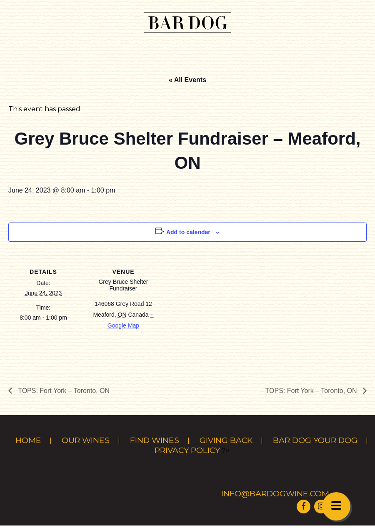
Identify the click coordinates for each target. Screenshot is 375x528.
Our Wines (86, 440)
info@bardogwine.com (275, 493)
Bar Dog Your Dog (315, 440)
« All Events (187, 79)
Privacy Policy (187, 450)
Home (28, 440)
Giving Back (226, 440)
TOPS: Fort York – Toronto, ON (63, 390)
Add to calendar (188, 232)
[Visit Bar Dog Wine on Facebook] (303, 506)
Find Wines (154, 440)
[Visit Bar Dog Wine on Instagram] (321, 506)
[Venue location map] (212, 313)
